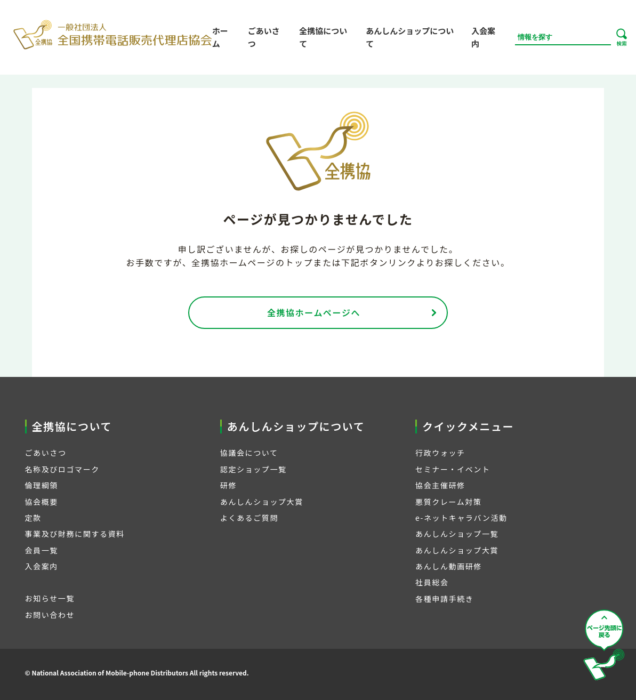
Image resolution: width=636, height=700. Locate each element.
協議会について (249, 452)
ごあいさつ (264, 37)
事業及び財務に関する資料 (75, 533)
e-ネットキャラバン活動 (461, 517)
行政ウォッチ (440, 452)
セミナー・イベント (452, 469)
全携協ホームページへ (313, 312)
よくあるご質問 (249, 517)
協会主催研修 (440, 485)
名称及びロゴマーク (62, 469)
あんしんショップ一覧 (456, 533)
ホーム (220, 37)
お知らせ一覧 (50, 598)
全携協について (323, 37)
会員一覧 (41, 550)
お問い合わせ (50, 614)
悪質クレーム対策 (448, 501)
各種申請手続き (444, 598)
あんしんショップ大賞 (261, 501)
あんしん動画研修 (448, 566)
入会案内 (483, 37)
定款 (33, 517)
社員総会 (431, 582)
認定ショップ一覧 (253, 469)
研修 (228, 485)
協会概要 (41, 501)
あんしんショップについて (410, 37)
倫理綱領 (41, 485)
